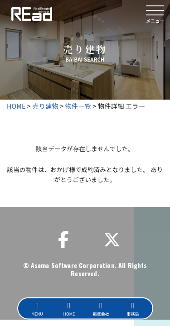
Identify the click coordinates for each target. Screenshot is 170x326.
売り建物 (45, 105)
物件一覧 (78, 105)
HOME (16, 105)
